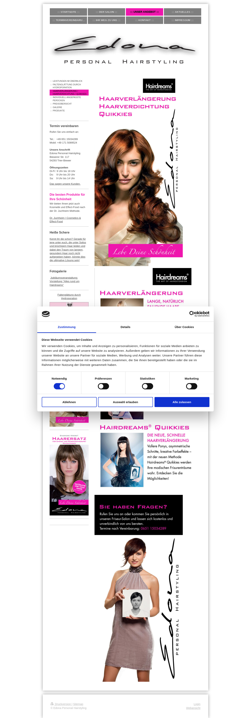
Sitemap (78, 704)
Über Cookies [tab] (184, 327)
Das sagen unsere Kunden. (65, 183)
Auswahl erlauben (125, 402)
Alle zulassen (182, 402)
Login (197, 704)
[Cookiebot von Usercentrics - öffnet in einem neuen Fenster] (192, 314)
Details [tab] (125, 327)
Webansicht (193, 708)
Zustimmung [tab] (67, 327)
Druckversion (61, 704)
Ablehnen (69, 402)
